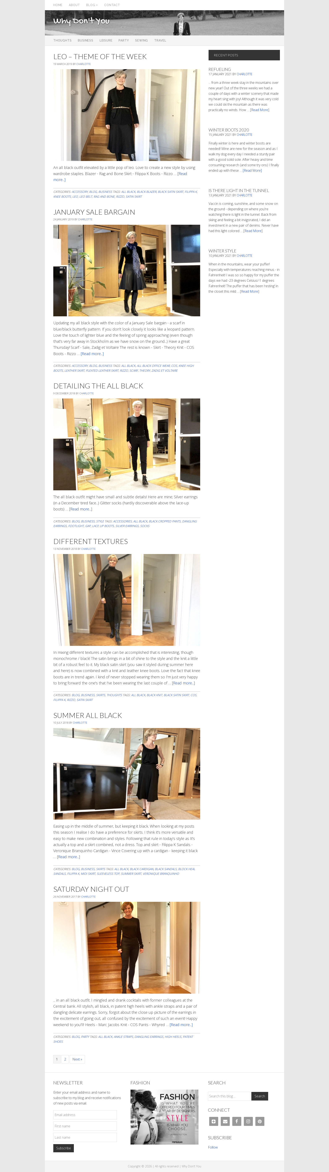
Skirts (100, 695)
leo (75, 197)
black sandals (166, 869)
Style (100, 521)
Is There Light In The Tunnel (239, 190)
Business (105, 192)
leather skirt (74, 370)
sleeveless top (108, 874)
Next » (77, 1059)
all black (128, 192)
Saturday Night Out (91, 889)
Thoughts (114, 695)
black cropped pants (165, 521)
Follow (213, 1147)
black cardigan (141, 869)
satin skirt (134, 197)
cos (174, 366)
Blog (93, 192)
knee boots (62, 197)
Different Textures (90, 541)
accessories (122, 521)
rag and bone (104, 197)
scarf (133, 370)
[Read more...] (92, 353)
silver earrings (127, 526)
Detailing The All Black (98, 385)
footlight (76, 526)
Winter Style (222, 250)
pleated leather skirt (102, 370)
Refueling (220, 69)
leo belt (85, 197)
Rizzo (120, 197)
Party (85, 1037)
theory (144, 370)
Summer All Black (87, 715)
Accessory (80, 192)
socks (144, 526)
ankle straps (123, 1037)
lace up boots (103, 526)
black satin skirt (170, 192)
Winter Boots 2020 (229, 129)
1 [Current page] (58, 1059)
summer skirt (131, 874)
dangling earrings (148, 1037)
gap (88, 526)
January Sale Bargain (94, 212)
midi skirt (88, 874)
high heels (173, 1037)
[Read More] (259, 110)
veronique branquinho (161, 874)
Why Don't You (81, 21)
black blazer (146, 192)
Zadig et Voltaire (164, 370)
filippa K (191, 192)
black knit (154, 695)
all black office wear (153, 366)
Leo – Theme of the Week (100, 56)
